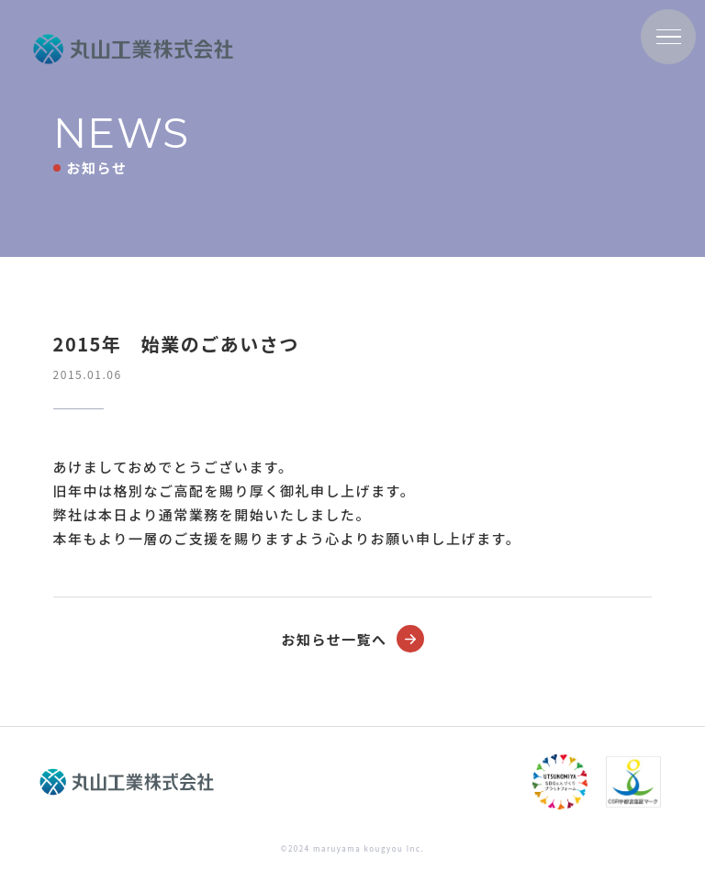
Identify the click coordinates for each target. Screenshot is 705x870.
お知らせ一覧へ (352, 638)
